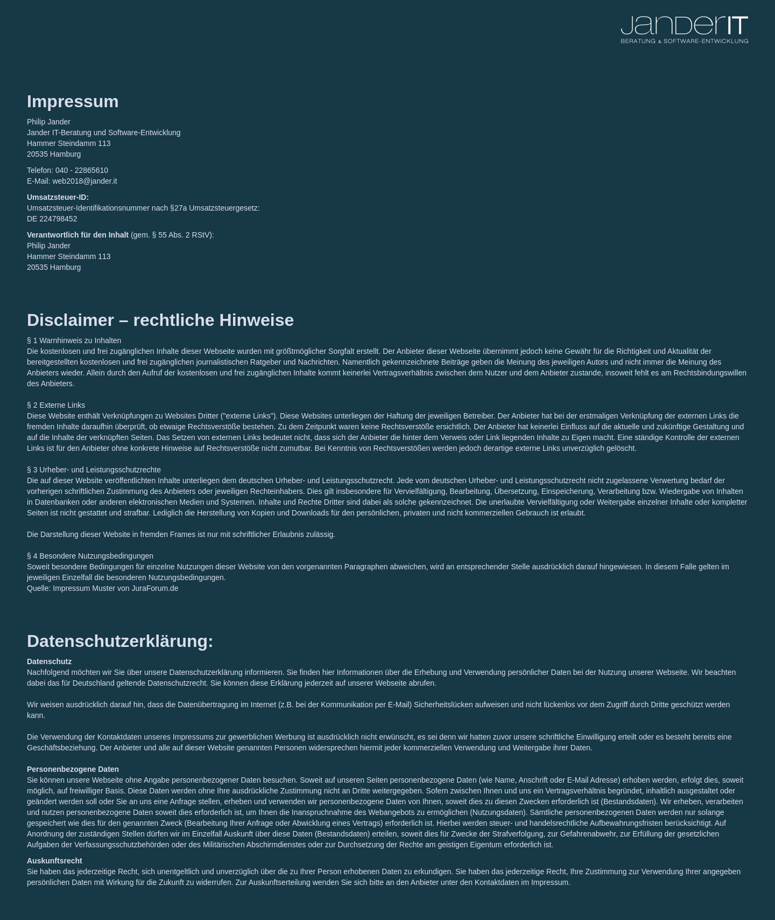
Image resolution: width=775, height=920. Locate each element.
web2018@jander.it (84, 181)
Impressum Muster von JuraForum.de (115, 588)
